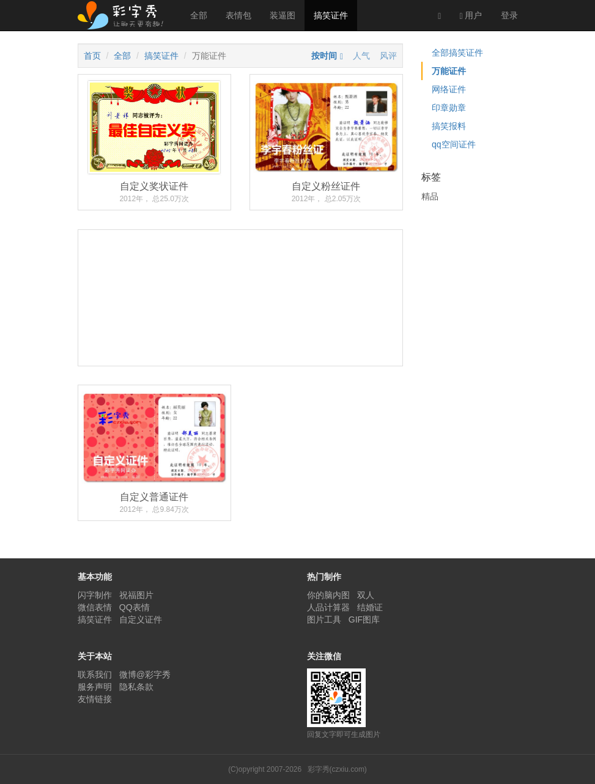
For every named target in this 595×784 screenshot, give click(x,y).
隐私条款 (136, 687)
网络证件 (449, 89)
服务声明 (95, 687)
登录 (509, 15)
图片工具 (324, 619)
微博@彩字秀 (145, 674)
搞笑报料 (449, 126)
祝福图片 (136, 595)
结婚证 (370, 607)
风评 (388, 56)
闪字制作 (95, 595)
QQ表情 (134, 607)
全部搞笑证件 (457, 52)
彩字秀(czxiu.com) (337, 769)
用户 (470, 15)
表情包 (238, 15)
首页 (92, 56)
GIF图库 (364, 619)
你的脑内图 (328, 595)
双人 (365, 595)
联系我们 (95, 674)
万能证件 (449, 71)
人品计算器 (328, 607)
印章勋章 (449, 108)
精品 (429, 196)
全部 (198, 15)
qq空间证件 (454, 144)
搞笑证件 (331, 15)
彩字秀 (124, 15)
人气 (361, 56)
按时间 (324, 56)
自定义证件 (140, 619)
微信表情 (95, 607)
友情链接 (95, 699)
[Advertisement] (240, 343)
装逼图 (282, 15)
